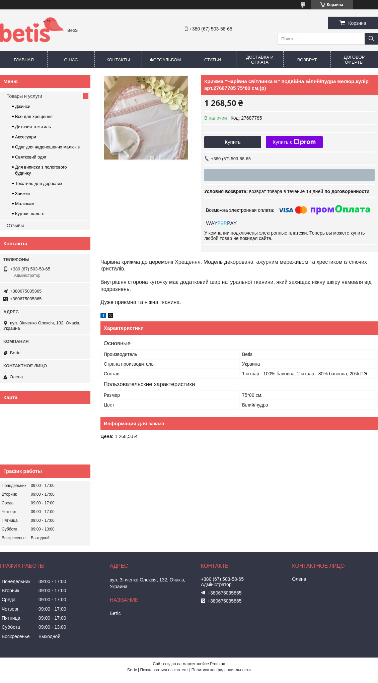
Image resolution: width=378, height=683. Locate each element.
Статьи (212, 59)
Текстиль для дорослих (38, 183)
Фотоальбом (165, 59)
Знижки (22, 193)
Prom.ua (217, 664)
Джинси (22, 106)
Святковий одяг (31, 157)
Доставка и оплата (260, 60)
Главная (24, 59)
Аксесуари (25, 136)
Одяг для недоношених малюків (47, 146)
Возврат (307, 59)
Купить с (294, 142)
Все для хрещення (34, 116)
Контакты (118, 59)
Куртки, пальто (30, 213)
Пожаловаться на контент (164, 670)
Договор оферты (354, 60)
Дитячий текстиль (33, 126)
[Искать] (371, 39)
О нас (71, 59)
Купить (232, 142)
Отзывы (15, 225)
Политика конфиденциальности (221, 670)
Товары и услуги (24, 96)
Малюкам (24, 203)
